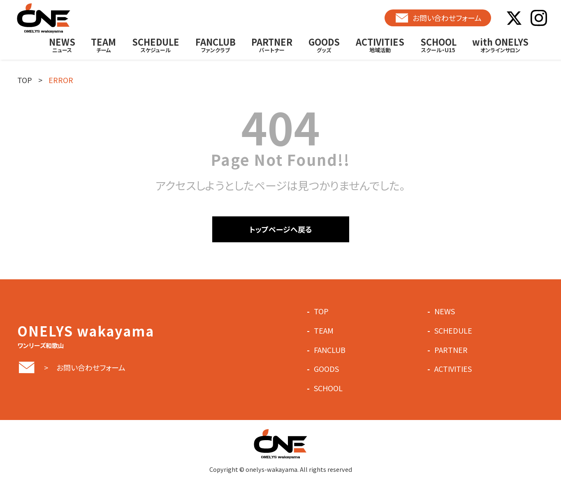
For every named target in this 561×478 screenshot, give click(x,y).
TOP (24, 79)
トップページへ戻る (280, 229)
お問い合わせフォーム (438, 17)
